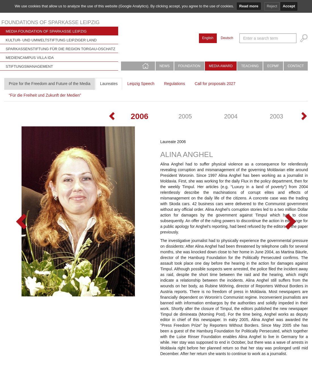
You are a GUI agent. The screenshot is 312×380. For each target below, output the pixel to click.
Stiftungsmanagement (29, 66)
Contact (296, 66)
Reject (272, 6)
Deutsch (227, 38)
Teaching (250, 66)
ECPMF (273, 66)
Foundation (189, 66)
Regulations (174, 83)
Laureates (109, 83)
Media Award (221, 66)
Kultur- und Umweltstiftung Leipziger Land (51, 40)
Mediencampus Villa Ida (30, 58)
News (165, 66)
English (207, 38)
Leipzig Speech (140, 83)
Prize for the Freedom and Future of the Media (49, 83)
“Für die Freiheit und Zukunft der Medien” (45, 95)
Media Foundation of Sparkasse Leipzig (46, 31)
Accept (289, 6)
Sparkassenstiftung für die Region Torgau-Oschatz (60, 49)
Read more (248, 6)
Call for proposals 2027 (215, 83)
